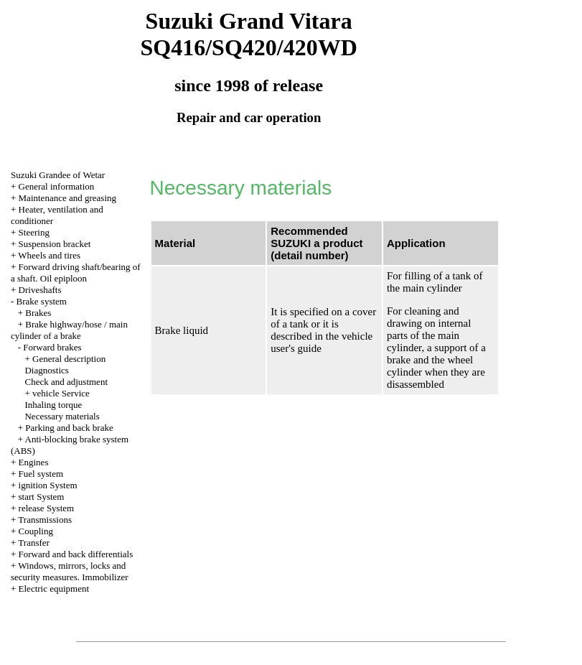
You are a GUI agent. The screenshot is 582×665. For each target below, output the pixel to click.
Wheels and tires (49, 255)
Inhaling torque (53, 404)
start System (42, 496)
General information (57, 186)
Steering (34, 232)
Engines (34, 462)
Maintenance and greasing (67, 197)
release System (47, 508)
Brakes (38, 312)
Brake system (42, 301)
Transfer (34, 542)
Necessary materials (61, 416)
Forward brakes (52, 347)
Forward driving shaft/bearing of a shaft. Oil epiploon (76, 272)
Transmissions (45, 519)
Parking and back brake (69, 427)
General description (68, 358)
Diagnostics (46, 370)
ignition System (48, 485)
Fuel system (41, 473)
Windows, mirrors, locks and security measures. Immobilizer (69, 571)
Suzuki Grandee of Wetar (58, 174)
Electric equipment (54, 588)
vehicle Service (61, 393)
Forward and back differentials (76, 554)
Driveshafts (40, 289)
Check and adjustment (66, 381)
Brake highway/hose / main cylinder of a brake (69, 330)
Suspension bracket (55, 243)
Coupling (36, 531)
